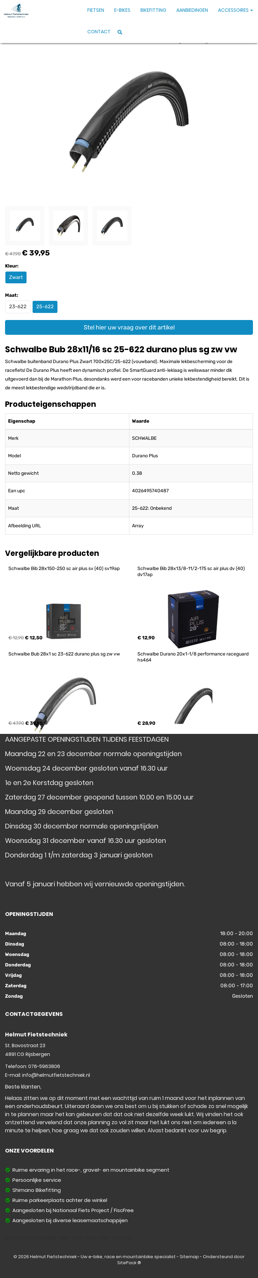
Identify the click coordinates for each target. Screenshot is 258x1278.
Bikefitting (153, 10)
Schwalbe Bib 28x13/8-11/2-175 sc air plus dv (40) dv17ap (191, 571)
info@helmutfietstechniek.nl (56, 1075)
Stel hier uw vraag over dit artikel (129, 327)
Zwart (16, 277)
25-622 (45, 307)
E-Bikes (122, 10)
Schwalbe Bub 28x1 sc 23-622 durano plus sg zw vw (64, 654)
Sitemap (189, 1256)
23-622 (18, 307)
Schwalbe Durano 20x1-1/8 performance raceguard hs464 (193, 657)
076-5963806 (44, 1066)
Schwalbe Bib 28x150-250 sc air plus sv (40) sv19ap (64, 568)
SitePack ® (129, 1262)
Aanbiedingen (192, 10)
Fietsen (95, 10)
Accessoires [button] (235, 10)
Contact (99, 31)
